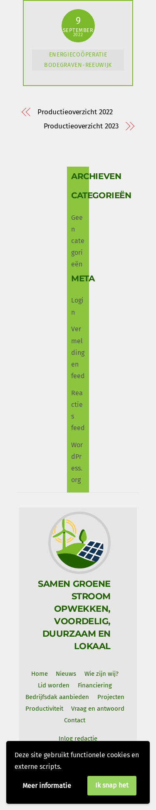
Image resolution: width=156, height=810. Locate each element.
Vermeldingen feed (78, 352)
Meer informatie (46, 786)
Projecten (110, 697)
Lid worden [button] (53, 685)
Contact (74, 720)
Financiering (95, 685)
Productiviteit (44, 708)
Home (39, 673)
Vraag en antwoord (97, 708)
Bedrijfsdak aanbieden (57, 697)
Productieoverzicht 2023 (81, 126)
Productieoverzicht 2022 (74, 112)
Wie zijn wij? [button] (101, 673)
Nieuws (66, 673)
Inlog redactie (78, 738)
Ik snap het (112, 785)
